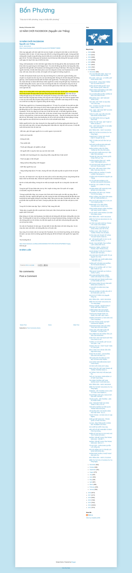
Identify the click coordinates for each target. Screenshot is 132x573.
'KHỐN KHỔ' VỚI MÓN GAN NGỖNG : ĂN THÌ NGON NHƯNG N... (100, 264)
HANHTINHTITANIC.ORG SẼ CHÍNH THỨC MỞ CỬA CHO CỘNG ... (99, 326)
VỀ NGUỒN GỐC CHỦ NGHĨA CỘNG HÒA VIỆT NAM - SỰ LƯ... (100, 411)
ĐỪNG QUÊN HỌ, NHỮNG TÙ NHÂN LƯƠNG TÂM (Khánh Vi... (100, 173)
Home (50, 325)
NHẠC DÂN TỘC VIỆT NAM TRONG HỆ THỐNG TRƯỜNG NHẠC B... (100, 369)
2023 (89, 59)
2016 (89, 497)
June (91, 477)
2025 (89, 54)
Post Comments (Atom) (33, 328)
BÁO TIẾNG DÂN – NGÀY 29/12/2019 (100, 299)
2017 (89, 495)
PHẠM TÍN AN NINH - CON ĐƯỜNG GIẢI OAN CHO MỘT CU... (99, 354)
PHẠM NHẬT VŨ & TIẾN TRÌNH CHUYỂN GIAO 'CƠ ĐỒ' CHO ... (99, 205)
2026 (89, 52)
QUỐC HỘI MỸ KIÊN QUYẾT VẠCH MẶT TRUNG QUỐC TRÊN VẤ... (99, 86)
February (92, 487)
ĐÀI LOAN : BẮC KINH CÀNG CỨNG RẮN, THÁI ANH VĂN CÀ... (99, 169)
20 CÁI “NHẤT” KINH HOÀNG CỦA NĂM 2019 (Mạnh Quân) (100, 213)
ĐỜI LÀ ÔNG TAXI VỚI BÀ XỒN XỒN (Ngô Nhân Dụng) (100, 350)
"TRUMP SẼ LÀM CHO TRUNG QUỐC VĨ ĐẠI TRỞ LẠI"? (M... (100, 157)
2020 (89, 67)
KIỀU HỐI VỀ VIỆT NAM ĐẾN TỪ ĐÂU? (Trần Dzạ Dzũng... (100, 430)
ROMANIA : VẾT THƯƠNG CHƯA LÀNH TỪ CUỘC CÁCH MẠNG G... (100, 391)
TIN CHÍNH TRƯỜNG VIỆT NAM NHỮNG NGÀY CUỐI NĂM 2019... (99, 381)
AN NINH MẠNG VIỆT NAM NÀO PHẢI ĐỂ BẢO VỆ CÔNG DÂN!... (100, 189)
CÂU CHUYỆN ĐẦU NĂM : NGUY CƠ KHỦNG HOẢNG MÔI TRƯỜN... (100, 74)
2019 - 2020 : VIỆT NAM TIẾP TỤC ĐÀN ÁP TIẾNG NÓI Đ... (100, 110)
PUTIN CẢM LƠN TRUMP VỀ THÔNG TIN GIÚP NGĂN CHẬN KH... (100, 235)
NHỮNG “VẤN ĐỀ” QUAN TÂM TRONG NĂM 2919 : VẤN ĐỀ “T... (100, 438)
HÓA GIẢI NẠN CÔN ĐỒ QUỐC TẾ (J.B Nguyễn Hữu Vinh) (100, 256)
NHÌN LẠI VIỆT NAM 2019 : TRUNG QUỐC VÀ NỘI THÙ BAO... (99, 419)
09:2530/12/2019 (25, 46)
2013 (89, 505)
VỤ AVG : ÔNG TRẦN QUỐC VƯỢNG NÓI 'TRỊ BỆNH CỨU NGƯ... (100, 423)
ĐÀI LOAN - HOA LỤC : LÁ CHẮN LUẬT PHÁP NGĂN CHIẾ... (100, 78)
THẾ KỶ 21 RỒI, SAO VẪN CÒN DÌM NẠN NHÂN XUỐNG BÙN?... (99, 114)
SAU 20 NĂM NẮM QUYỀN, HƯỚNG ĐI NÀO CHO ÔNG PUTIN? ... (100, 94)
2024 (89, 57)
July (91, 474)
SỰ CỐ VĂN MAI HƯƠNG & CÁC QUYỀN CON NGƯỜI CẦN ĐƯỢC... (100, 181)
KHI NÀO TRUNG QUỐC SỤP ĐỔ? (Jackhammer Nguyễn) (99, 322)
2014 (89, 502)
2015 (89, 500)
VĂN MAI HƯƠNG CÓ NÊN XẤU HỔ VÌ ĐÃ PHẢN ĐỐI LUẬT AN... (100, 292)
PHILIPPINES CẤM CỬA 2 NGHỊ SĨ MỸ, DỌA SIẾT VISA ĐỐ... (100, 395)
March (92, 484)
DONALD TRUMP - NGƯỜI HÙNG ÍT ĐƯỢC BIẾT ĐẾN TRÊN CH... (99, 306)
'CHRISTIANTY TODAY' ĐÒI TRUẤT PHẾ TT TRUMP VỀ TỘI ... (99, 137)
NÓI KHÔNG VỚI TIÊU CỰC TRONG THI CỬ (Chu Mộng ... (99, 193)
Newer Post (23, 325)
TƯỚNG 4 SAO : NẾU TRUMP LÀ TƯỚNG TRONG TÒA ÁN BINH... (99, 231)
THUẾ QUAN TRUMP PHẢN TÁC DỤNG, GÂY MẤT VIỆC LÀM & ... (99, 314)
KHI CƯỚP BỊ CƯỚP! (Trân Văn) (98, 427)
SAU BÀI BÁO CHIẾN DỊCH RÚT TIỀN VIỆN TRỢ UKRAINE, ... (100, 153)
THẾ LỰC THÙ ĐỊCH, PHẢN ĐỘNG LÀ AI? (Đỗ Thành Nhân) (100, 377)
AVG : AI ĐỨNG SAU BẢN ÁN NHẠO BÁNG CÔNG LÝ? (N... (99, 106)
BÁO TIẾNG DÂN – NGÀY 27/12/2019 (100, 457)
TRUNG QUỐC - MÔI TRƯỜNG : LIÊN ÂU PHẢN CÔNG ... (100, 399)
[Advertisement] (66, 540)
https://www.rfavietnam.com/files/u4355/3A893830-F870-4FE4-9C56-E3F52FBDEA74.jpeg (44, 244)
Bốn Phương (37, 10)
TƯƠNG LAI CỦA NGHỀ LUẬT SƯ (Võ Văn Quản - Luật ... (100, 342)
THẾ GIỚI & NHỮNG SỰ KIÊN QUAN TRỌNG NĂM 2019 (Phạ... (100, 407)
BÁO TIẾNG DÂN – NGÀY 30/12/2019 (100, 216)
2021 (89, 64)
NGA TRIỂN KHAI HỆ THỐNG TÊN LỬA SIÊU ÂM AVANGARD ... (100, 334)
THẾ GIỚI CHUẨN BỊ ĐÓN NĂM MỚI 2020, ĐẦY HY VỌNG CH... (99, 145)
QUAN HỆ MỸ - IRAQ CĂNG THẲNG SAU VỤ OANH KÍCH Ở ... (99, 82)
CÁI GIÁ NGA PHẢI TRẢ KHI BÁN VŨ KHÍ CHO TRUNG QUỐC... (100, 165)
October (92, 467)
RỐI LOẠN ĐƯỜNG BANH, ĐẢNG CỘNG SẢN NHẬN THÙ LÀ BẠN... (99, 276)
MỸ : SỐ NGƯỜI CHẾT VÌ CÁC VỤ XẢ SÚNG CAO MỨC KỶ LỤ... (100, 239)
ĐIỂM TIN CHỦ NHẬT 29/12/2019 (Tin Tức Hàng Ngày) (100, 302)
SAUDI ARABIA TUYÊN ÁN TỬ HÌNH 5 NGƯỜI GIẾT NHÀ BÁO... (100, 251)
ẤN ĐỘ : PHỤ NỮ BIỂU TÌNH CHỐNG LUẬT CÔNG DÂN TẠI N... (100, 244)
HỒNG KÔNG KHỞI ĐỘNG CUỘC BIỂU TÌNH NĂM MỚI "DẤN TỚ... (100, 90)
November (93, 464)
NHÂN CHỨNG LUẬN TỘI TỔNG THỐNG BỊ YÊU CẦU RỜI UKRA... (100, 149)
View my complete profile (93, 518)
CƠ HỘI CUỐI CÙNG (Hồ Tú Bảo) (99, 366)
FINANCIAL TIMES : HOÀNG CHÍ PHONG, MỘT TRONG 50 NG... (99, 248)
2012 (89, 507)
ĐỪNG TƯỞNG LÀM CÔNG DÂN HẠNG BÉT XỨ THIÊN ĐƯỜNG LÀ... (100, 197)
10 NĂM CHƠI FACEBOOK (31, 41)
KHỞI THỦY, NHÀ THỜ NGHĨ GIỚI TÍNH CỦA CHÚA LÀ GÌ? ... (100, 338)
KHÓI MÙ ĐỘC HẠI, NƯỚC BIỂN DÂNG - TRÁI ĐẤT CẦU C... (100, 260)
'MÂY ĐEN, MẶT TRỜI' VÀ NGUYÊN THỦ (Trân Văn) (99, 102)
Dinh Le (28, 265)
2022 (89, 62)
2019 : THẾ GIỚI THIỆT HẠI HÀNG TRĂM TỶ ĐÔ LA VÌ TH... (99, 403)
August (92, 472)
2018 (89, 492)
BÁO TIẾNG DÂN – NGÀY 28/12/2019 (100, 384)
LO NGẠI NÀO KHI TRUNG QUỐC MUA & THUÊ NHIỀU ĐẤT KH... (100, 280)
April (91, 482)
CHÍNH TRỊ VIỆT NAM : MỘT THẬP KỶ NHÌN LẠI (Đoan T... (100, 122)
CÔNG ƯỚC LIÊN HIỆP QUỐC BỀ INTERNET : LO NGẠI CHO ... (99, 330)
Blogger (73, 562)
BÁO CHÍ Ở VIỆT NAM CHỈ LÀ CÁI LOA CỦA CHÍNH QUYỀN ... (100, 201)
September (93, 469)
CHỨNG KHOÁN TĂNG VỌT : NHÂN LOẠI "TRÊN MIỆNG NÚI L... (99, 161)
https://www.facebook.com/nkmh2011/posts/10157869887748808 (39, 48)
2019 (89, 69)
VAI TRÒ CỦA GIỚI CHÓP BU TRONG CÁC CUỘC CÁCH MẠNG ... (100, 223)
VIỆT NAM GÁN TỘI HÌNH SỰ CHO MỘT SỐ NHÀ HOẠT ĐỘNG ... (99, 358)
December (93, 72)
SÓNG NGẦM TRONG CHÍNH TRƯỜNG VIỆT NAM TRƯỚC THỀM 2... (100, 209)
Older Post (76, 325)
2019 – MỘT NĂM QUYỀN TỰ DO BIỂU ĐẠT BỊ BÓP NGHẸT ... (100, 126)
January (92, 489)
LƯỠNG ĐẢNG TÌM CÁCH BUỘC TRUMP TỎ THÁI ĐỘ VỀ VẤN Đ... (99, 310)
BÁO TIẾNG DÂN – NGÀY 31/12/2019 (100, 130)
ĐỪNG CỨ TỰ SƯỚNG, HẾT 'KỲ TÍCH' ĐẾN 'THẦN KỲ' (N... (100, 268)
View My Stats (66, 568)
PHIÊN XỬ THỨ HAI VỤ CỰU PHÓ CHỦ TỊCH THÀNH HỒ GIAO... (100, 434)
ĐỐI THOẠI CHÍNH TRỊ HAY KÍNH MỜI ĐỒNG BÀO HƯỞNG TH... (100, 284)
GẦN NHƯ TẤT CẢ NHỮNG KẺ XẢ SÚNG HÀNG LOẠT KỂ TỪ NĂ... (99, 228)
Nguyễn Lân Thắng (27, 44)
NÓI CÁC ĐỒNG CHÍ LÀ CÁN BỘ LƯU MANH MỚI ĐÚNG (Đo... (100, 450)
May (91, 479)
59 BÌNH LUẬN (25, 250)
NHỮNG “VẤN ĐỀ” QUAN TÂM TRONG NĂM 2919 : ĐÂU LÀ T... (100, 442)
